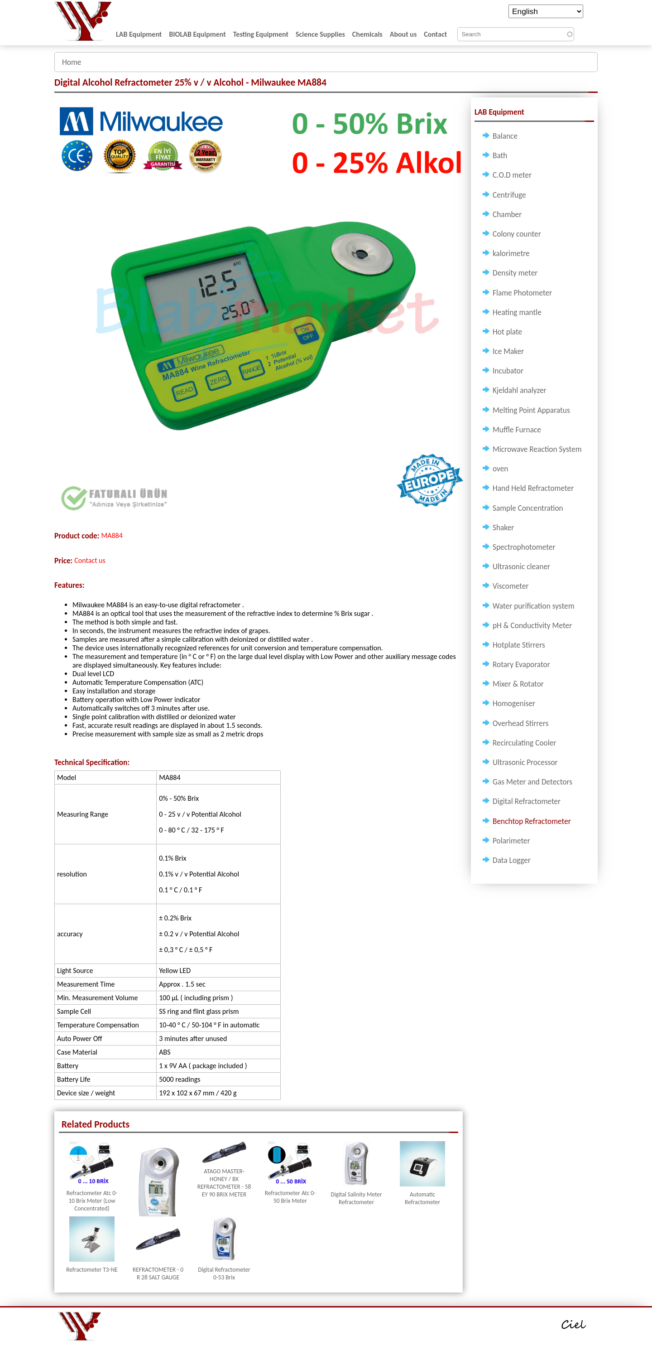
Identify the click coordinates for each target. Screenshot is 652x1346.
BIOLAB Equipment (197, 34)
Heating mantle (517, 312)
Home (71, 62)
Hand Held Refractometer (533, 488)
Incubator (508, 371)
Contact (435, 34)
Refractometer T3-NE (92, 1269)
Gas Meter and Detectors (532, 782)
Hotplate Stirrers (519, 645)
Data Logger (512, 860)
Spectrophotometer (524, 547)
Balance (505, 136)
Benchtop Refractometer (532, 821)
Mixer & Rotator (518, 684)
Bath (500, 155)
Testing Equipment (260, 34)
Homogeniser (514, 703)
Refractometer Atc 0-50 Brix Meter (290, 1197)
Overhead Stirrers (520, 723)
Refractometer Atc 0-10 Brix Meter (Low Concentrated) (92, 1200)
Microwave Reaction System (537, 449)
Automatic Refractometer (422, 1198)
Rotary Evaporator (521, 664)
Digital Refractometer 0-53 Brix (224, 1273)
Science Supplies (320, 34)
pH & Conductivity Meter (532, 625)
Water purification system (534, 606)
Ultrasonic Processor (525, 762)
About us (403, 34)
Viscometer (511, 586)
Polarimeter (511, 841)
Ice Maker (508, 351)
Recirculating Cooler (524, 743)
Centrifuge (509, 195)
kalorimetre (511, 253)
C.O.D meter (512, 175)
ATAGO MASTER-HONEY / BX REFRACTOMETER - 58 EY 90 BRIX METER (224, 1182)
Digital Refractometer (527, 801)
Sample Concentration (528, 508)
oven (500, 469)
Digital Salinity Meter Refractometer (356, 1198)
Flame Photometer (522, 293)
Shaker (503, 528)
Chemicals (367, 34)
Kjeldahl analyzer (520, 390)
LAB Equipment (139, 34)
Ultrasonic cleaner (521, 566)
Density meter (515, 273)
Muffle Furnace (517, 430)
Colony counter (517, 234)
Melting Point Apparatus (531, 410)
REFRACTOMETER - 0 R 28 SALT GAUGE (158, 1273)
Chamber (507, 214)
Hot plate (507, 332)
